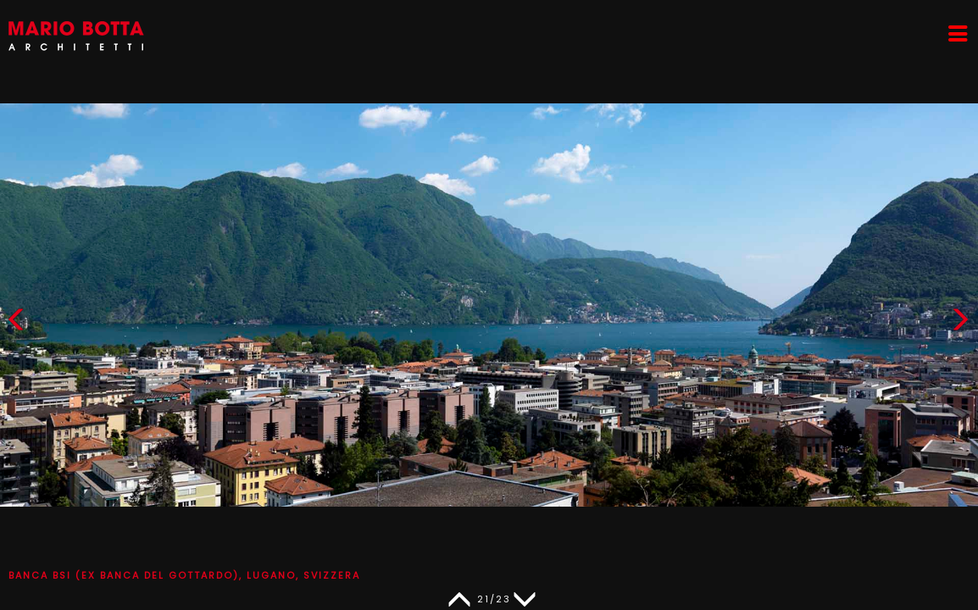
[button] (960, 323)
